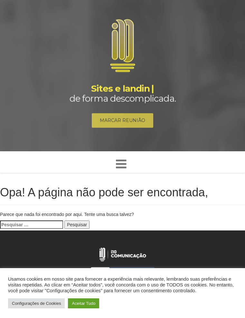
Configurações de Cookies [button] (36, 303)
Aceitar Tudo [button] (83, 303)
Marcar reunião (122, 121)
